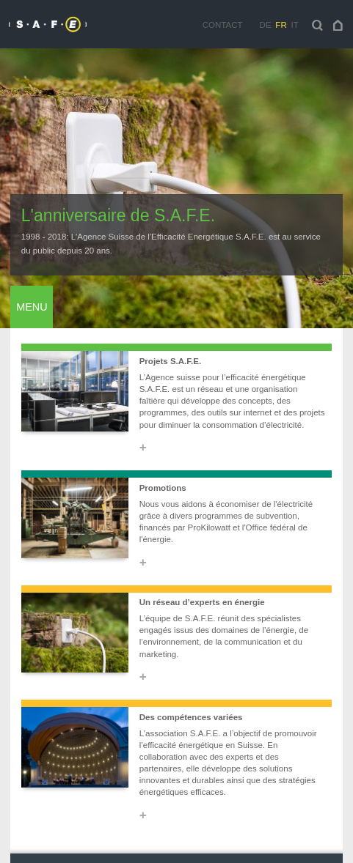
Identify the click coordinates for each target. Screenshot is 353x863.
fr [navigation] (280, 25)
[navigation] (338, 25)
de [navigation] (266, 25)
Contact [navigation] (223, 25)
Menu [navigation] (31, 307)
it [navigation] (294, 25)
